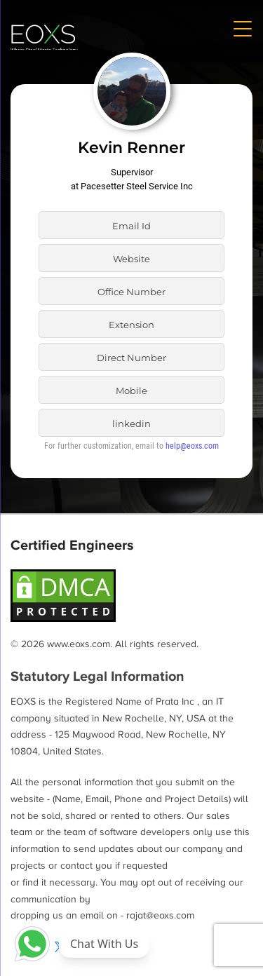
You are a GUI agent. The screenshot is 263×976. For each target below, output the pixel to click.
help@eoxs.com (192, 446)
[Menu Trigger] (241, 28)
